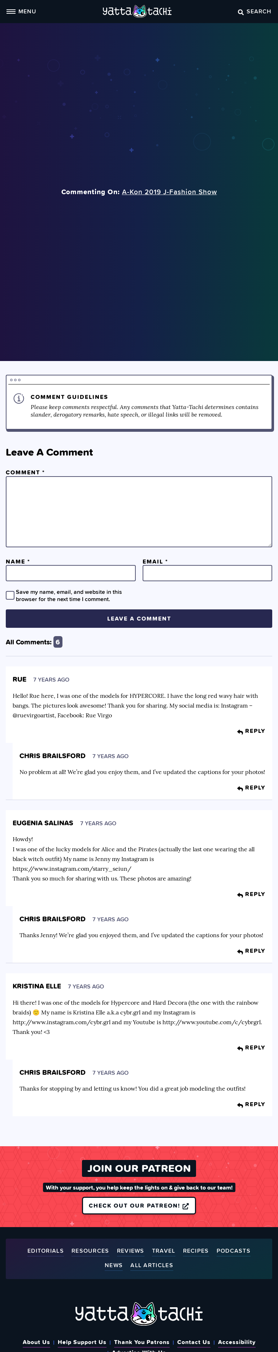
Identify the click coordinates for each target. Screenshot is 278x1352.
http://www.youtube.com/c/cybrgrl (211, 1022)
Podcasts (234, 1251)
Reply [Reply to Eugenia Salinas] (251, 894)
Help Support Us (82, 1342)
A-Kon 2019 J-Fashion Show (169, 192)
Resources (90, 1251)
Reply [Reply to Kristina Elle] (251, 1047)
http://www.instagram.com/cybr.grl (61, 1022)
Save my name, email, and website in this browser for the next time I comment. (69, 595)
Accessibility (237, 1342)
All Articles (151, 1265)
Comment (25, 472)
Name (18, 561)
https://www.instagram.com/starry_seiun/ (72, 868)
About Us (36, 1342)
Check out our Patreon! (139, 1205)
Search (255, 11)
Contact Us (193, 1342)
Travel (163, 1251)
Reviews (130, 1251)
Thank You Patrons (142, 1342)
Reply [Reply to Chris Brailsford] (251, 787)
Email (155, 561)
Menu (21, 11)
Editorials (45, 1251)
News (114, 1265)
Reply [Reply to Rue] (251, 730)
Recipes (196, 1251)
